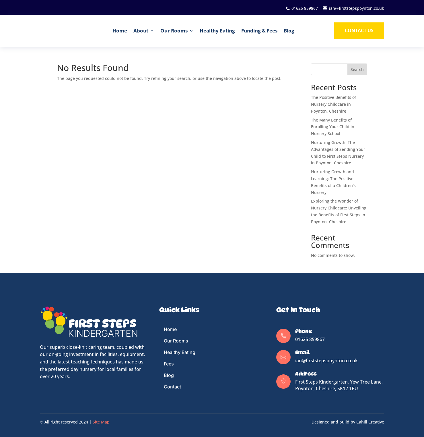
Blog (289, 30)
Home (119, 30)
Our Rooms (174, 30)
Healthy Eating (217, 30)
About (140, 30)
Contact (172, 387)
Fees (169, 364)
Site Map (101, 422)
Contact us (359, 30)
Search (357, 69)
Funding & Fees (259, 30)
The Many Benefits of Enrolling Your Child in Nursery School (332, 126)
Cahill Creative (370, 422)
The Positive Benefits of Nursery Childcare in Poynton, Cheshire (333, 104)
